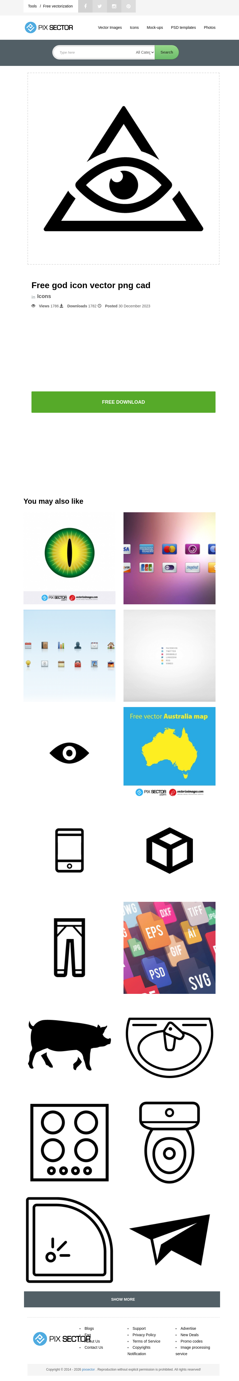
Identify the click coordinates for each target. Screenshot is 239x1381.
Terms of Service (146, 1341)
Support (139, 1328)
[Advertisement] (123, 349)
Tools (33, 6)
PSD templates (183, 27)
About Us (92, 1341)
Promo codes (191, 1341)
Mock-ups (155, 27)
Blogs (89, 1328)
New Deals (190, 1335)
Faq (88, 1335)
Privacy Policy (144, 1335)
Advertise (188, 1328)
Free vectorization (58, 6)
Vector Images (110, 27)
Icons (134, 27)
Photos (210, 27)
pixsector (88, 1369)
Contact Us (94, 1347)
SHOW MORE (122, 1299)
